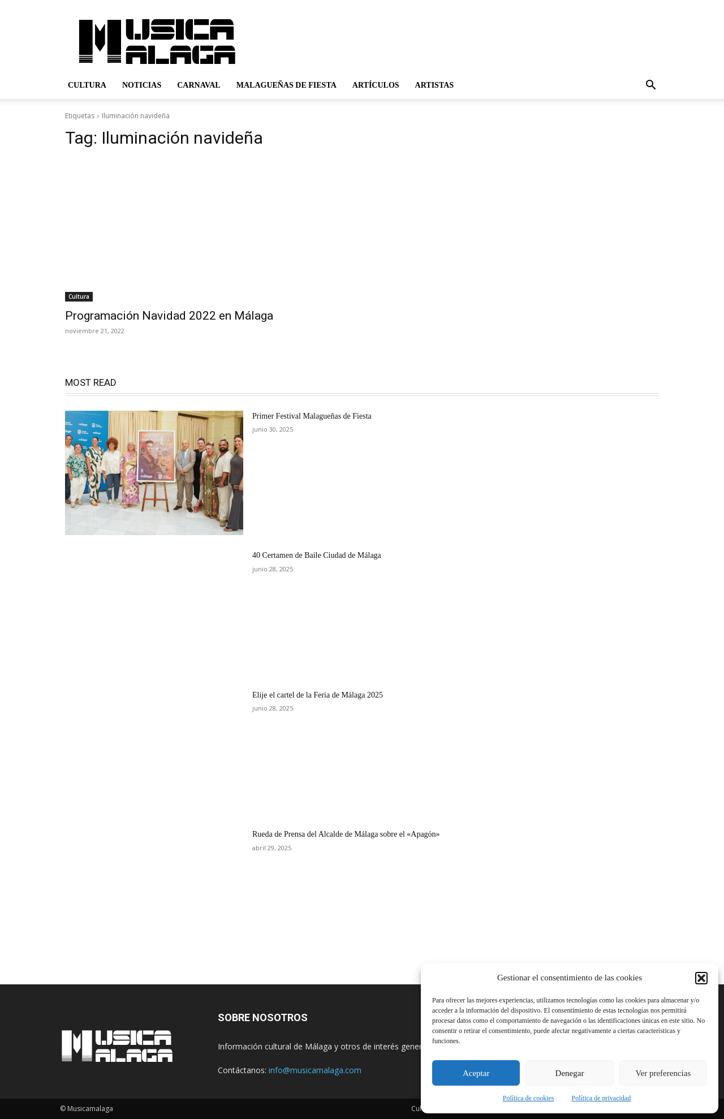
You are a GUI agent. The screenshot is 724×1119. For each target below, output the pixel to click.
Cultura (87, 85)
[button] (701, 978)
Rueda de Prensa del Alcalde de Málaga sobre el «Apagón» (346, 834)
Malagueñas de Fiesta (286, 85)
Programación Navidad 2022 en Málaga (169, 315)
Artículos (375, 85)
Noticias (141, 85)
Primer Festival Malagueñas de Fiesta (312, 416)
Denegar (569, 1073)
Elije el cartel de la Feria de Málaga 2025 (317, 695)
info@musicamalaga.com (315, 1070)
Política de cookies (528, 1098)
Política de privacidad (601, 1098)
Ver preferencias (663, 1073)
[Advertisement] (458, 41)
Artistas (434, 85)
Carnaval (199, 85)
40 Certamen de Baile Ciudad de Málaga (316, 555)
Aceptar (476, 1073)
